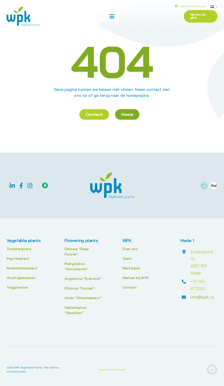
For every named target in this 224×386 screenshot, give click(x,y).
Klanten (185, 7)
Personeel (198, 7)
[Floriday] (45, 184)
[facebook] (21, 185)
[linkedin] (12, 185)
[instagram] (30, 185)
